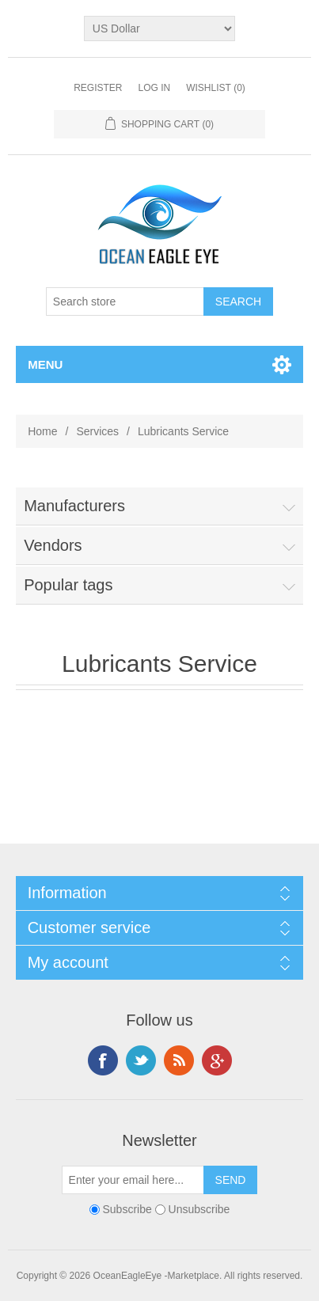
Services (97, 431)
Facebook (103, 1060)
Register (98, 87)
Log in (154, 87)
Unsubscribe (199, 1209)
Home (42, 431)
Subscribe (127, 1209)
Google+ (217, 1060)
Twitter (141, 1060)
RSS (179, 1060)
